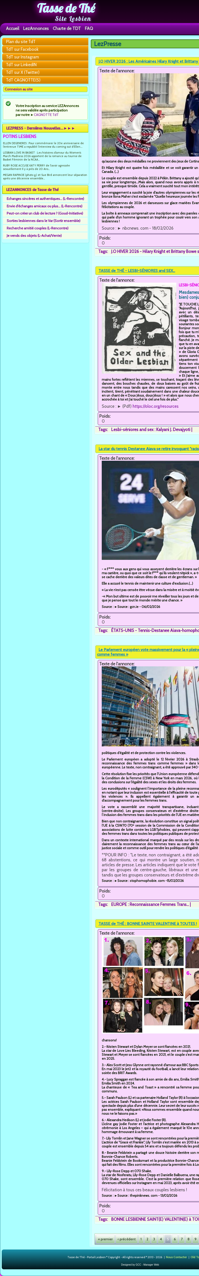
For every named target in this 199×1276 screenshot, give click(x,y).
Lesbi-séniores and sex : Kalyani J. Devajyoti (150, 429)
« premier (105, 1239)
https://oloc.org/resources (156, 406)
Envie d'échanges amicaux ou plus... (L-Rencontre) (44, 206)
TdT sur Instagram (22, 56)
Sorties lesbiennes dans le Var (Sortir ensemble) (43, 220)
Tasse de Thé (66, 8)
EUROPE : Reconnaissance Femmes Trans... (150, 904)
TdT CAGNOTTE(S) (23, 80)
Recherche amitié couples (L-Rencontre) (37, 228)
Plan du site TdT (21, 41)
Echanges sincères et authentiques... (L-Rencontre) (45, 198)
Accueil (12, 28)
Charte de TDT (67, 28)
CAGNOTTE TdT (46, 114)
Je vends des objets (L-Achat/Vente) (34, 235)
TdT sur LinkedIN (21, 64)
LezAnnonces (36, 28)
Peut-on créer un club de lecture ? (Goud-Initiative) (45, 213)
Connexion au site (19, 89)
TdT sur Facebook (22, 49)
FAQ (89, 28)
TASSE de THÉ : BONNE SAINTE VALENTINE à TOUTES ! (148, 923)
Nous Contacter (176, 1257)
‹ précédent (127, 1239)
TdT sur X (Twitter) (23, 72)
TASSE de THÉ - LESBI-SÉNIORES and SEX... (137, 270)
